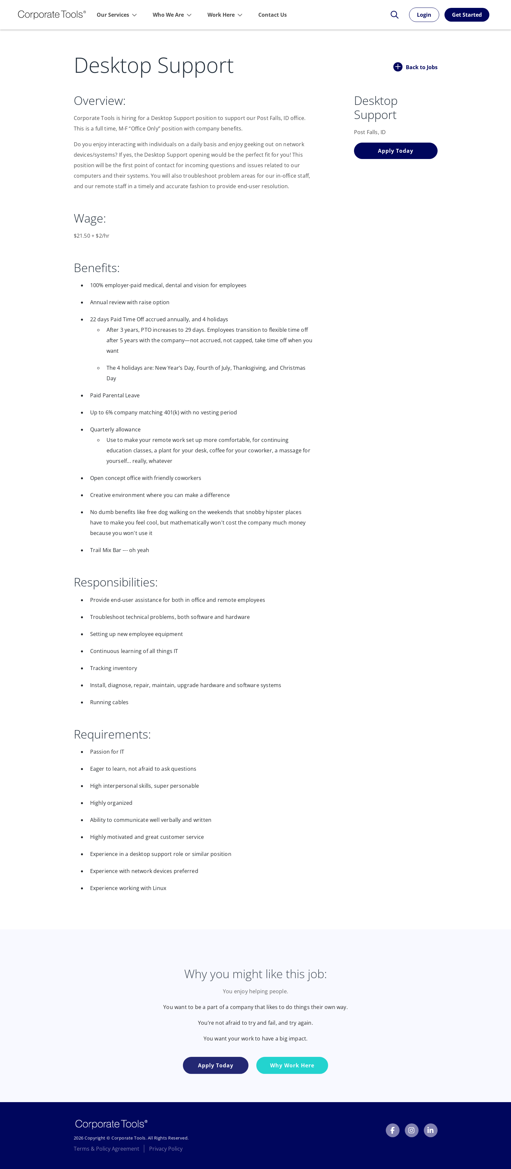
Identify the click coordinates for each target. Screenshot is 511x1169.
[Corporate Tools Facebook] (393, 1130)
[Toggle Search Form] (391, 15)
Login (424, 14)
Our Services (113, 14)
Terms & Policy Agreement (106, 1148)
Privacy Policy (166, 1148)
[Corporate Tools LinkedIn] (431, 1130)
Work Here (221, 14)
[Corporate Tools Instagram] (412, 1130)
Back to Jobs (415, 66)
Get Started (467, 14)
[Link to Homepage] (52, 15)
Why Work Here (292, 1081)
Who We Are (168, 14)
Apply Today (395, 150)
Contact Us (272, 14)
